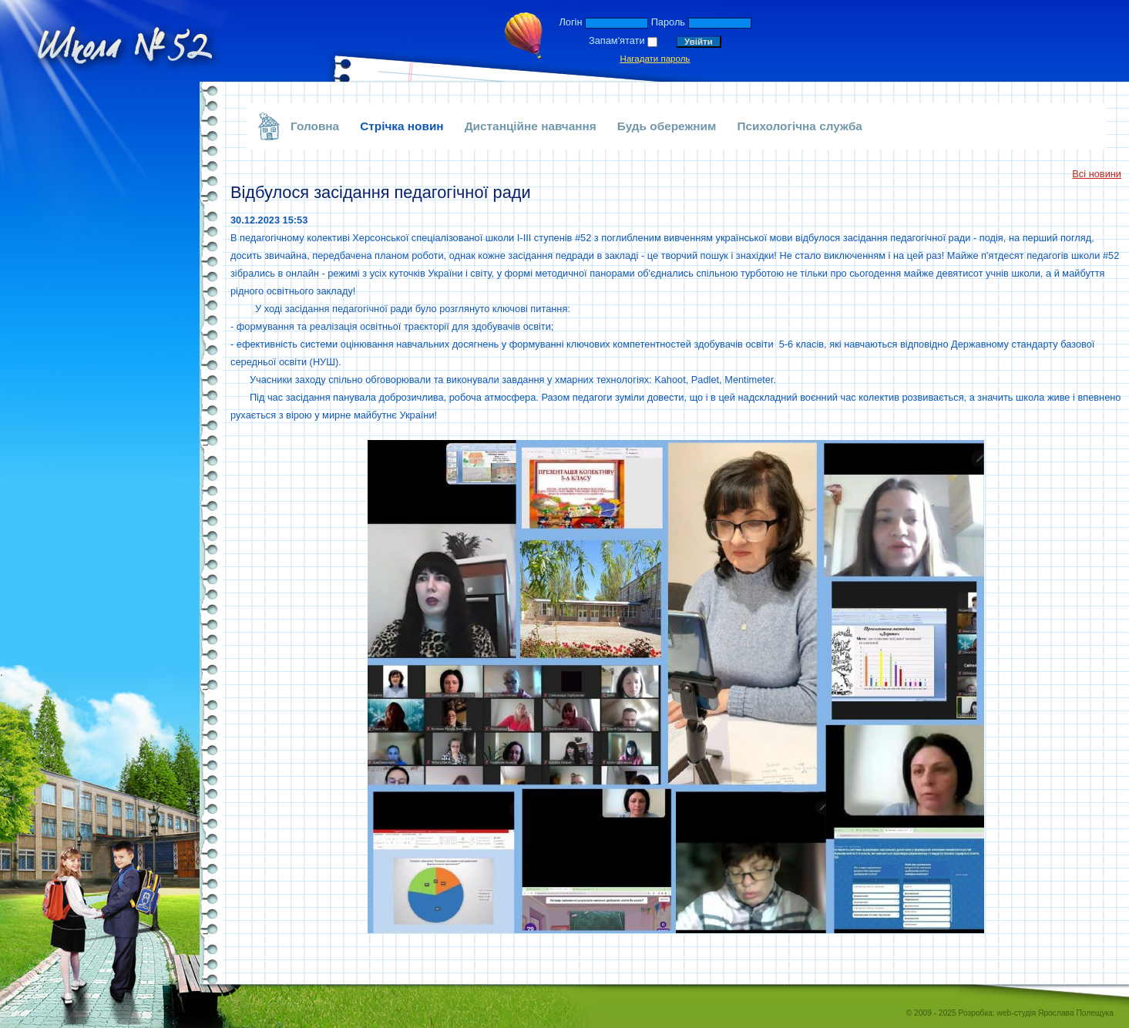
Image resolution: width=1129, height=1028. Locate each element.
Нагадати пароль (655, 58)
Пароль (668, 22)
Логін (570, 22)
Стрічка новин (402, 126)
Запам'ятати (617, 40)
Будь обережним (667, 126)
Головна (315, 126)
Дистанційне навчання (530, 126)
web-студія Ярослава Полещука (1055, 1013)
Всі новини (1096, 174)
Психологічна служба (799, 126)
